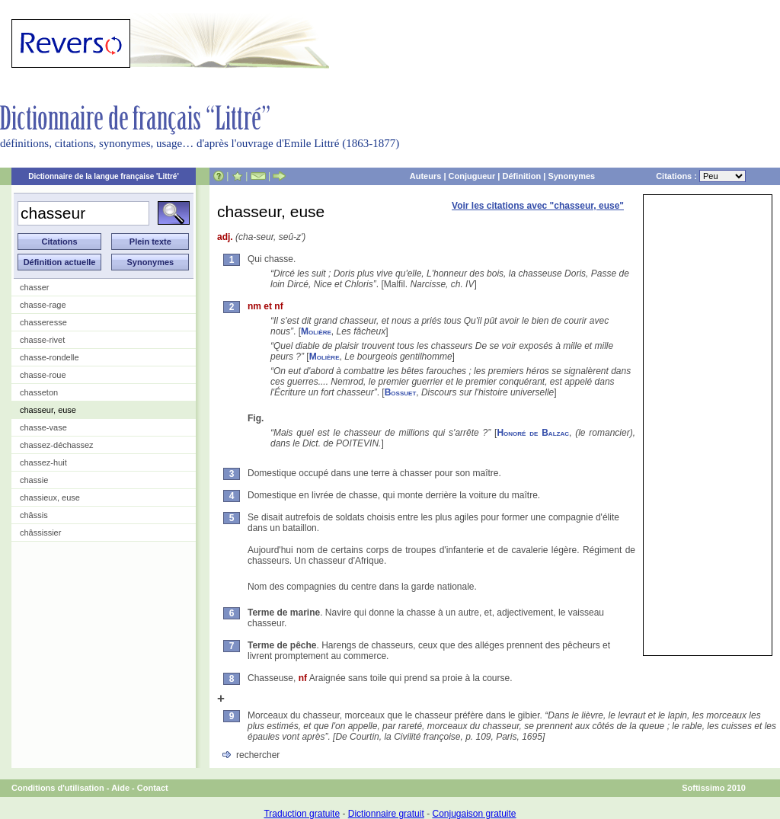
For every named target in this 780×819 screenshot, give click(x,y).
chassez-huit (43, 462)
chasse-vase (43, 427)
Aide (120, 787)
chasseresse (43, 322)
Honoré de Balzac (533, 432)
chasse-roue (43, 374)
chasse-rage (43, 304)
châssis (34, 515)
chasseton (39, 392)
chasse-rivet (42, 339)
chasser (35, 287)
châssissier (40, 532)
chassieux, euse (50, 497)
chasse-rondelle (49, 357)
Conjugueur (472, 176)
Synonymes (571, 176)
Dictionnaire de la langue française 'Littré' (103, 176)
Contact (152, 787)
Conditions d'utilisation (57, 787)
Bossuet (401, 392)
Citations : (701, 176)
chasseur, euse (48, 409)
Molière (316, 331)
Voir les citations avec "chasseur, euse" (538, 205)
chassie (34, 480)
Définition (521, 176)
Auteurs (426, 176)
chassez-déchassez (57, 444)
